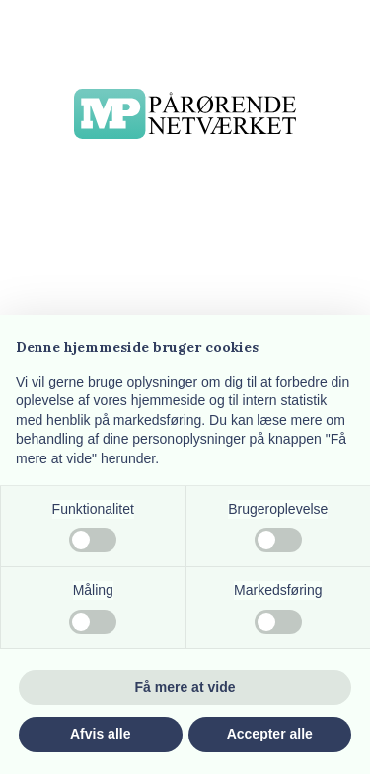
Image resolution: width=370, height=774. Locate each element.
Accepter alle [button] (270, 733)
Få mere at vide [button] (185, 687)
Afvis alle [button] (100, 733)
